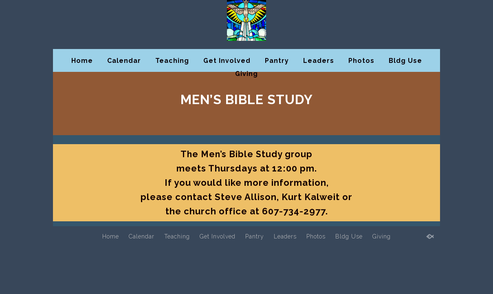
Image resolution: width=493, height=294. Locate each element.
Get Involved (227, 61)
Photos (361, 61)
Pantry (277, 61)
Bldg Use (405, 61)
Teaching (172, 61)
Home (82, 61)
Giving (246, 74)
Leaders (318, 61)
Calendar (124, 61)
